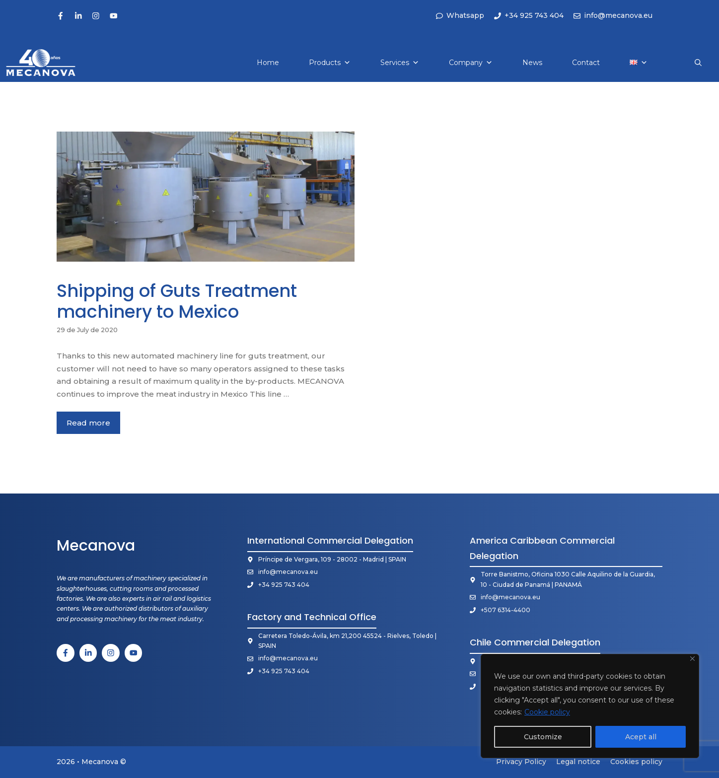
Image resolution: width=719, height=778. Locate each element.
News (532, 62)
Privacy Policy (521, 761)
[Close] (692, 658)
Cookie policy (547, 711)
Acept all (640, 736)
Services (399, 62)
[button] (698, 62)
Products (330, 62)
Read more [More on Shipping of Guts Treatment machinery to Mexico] (88, 422)
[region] (590, 706)
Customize (543, 736)
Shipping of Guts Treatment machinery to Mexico (177, 301)
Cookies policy (636, 761)
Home (268, 62)
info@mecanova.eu (288, 571)
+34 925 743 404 (283, 584)
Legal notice (578, 761)
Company (471, 62)
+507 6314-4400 (505, 610)
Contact (586, 62)
